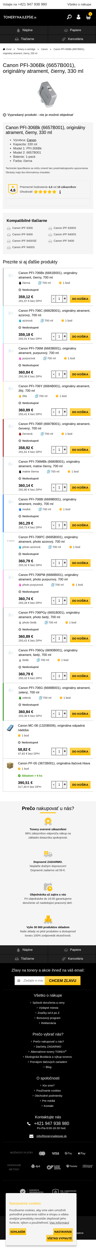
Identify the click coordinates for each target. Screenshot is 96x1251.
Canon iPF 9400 (64, 252)
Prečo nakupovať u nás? (48, 1052)
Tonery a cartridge (26, 60)
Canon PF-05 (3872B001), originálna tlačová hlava (54, 774)
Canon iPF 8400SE (24, 252)
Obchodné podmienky (48, 1107)
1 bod (66, 294)
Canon (44, 60)
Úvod (8, 60)
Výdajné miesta (48, 1019)
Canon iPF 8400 (22, 245)
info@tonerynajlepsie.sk (51, 1147)
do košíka (80, 310)
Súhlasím (17, 1231)
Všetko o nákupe (79, 4)
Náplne (24, 42)
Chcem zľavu (62, 992)
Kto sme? (48, 1096)
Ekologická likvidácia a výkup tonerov (48, 1068)
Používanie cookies (48, 1101)
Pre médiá (48, 1112)
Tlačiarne (24, 50)
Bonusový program (48, 1029)
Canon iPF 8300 (22, 239)
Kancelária (72, 50)
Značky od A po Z (49, 1024)
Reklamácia (48, 1034)
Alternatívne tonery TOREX (49, 1063)
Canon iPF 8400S (65, 245)
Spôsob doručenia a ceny (48, 1014)
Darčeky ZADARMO (48, 1057)
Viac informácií (59, 1222)
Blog (48, 1078)
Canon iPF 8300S (65, 239)
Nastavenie (63, 1231)
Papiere (72, 42)
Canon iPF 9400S (23, 258)
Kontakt (48, 1117)
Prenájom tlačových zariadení (48, 1073)
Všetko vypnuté (59, 1238)
